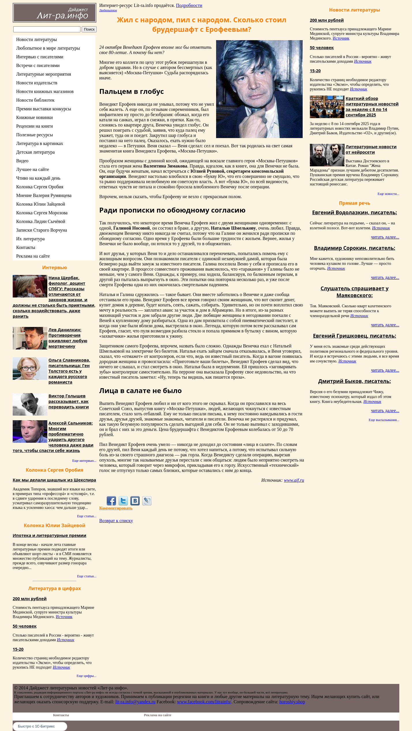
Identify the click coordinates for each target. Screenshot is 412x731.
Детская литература (35, 152)
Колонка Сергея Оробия (39, 186)
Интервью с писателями (39, 56)
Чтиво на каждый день (38, 178)
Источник (64, 617)
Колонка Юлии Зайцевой (40, 204)
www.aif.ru (294, 480)
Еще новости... (388, 194)
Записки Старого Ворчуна (41, 230)
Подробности (189, 5)
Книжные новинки (34, 117)
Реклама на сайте (33, 256)
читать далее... (385, 237)
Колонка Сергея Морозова (42, 212)
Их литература (30, 238)
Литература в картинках (39, 143)
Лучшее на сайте (32, 169)
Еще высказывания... (384, 420)
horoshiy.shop (292, 701)
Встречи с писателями (38, 65)
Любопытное (108, 10)
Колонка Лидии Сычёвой (40, 221)
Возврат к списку (116, 520)
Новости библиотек (35, 100)
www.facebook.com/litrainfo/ (204, 701)
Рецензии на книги (34, 126)
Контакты (25, 247)
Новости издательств (36, 82)
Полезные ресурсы (34, 134)
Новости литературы (36, 39)
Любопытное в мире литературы (48, 48)
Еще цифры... (86, 676)
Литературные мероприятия (43, 74)
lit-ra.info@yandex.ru (135, 701)
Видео (22, 160)
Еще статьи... (86, 516)
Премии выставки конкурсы (43, 108)
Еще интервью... (84, 461)
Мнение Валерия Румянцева (44, 195)
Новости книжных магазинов (45, 91)
